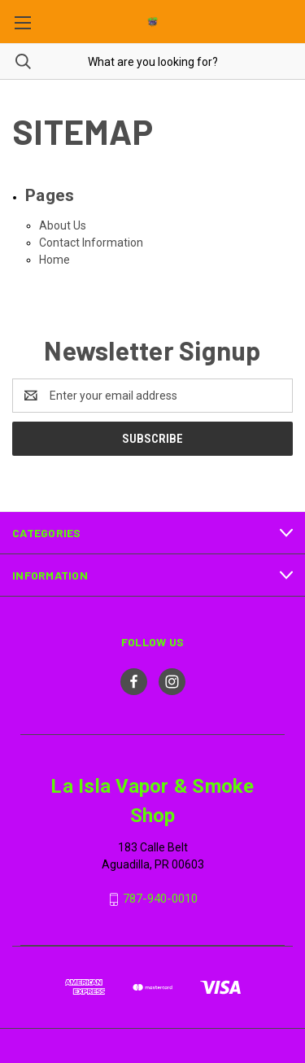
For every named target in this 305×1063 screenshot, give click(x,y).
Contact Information (91, 242)
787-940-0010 (160, 898)
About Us (62, 225)
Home (54, 259)
